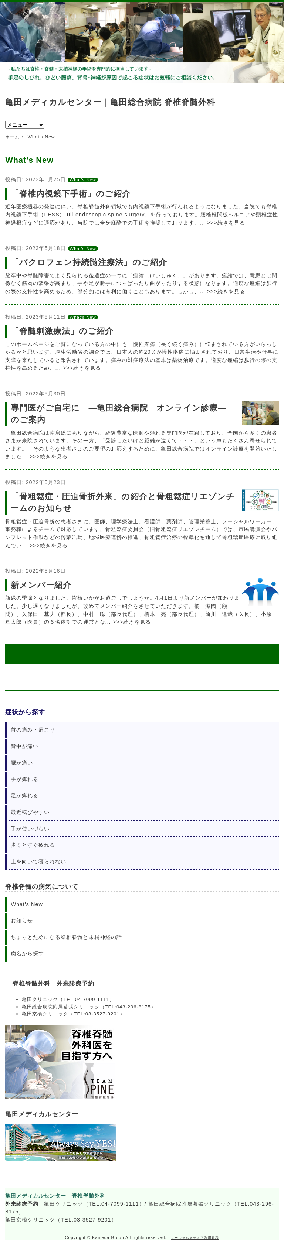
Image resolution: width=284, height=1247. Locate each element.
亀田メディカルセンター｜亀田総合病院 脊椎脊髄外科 (110, 102)
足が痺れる (24, 795)
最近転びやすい (30, 812)
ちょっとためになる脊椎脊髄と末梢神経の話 (66, 937)
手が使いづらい (30, 829)
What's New (83, 180)
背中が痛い (24, 746)
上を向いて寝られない (38, 861)
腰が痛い (22, 762)
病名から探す (27, 953)
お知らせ (22, 921)
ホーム (12, 137)
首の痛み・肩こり (33, 730)
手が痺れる (24, 779)
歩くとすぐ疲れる (33, 845)
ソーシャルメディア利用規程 (195, 1238)
